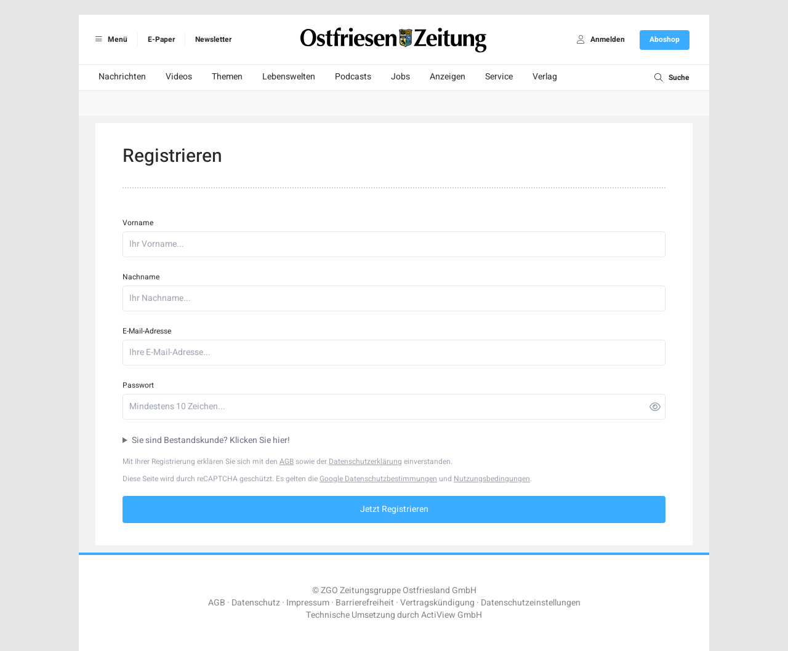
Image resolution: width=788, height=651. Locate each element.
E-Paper (161, 39)
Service (499, 76)
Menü (109, 39)
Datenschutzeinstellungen (531, 602)
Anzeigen (447, 76)
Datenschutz (255, 602)
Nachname (141, 277)
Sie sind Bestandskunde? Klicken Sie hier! (211, 440)
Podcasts (353, 76)
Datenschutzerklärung (365, 461)
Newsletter (213, 39)
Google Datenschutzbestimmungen (378, 478)
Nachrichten (122, 76)
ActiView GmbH (451, 615)
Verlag (545, 76)
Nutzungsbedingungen (492, 478)
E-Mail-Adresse (147, 331)
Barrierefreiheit (365, 602)
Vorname (138, 223)
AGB (286, 461)
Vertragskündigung (437, 602)
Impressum (307, 602)
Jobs (400, 76)
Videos (179, 76)
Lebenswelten (288, 76)
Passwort (138, 385)
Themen (227, 76)
